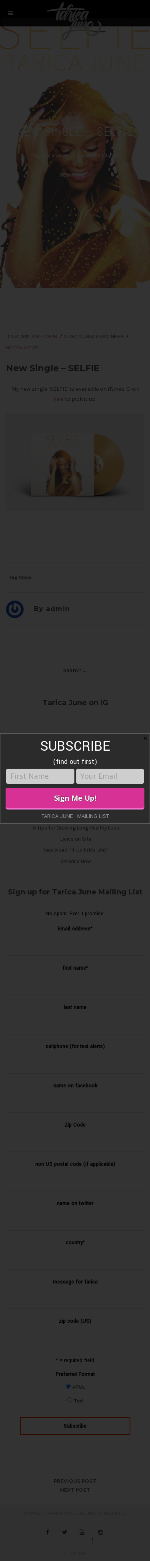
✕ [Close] (145, 738)
